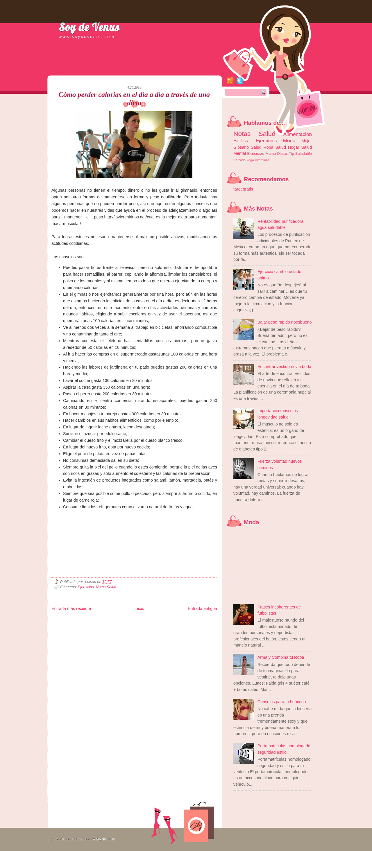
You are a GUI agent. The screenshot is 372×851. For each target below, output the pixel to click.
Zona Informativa (62, 620)
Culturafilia (190, 629)
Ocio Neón (95, 624)
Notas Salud (106, 587)
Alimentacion (297, 134)
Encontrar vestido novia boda (284, 366)
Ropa (268, 147)
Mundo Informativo (88, 629)
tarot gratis (243, 189)
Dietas (282, 153)
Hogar (293, 147)
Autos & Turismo (192, 624)
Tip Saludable (300, 153)
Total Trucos (136, 624)
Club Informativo (149, 620)
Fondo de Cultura (172, 620)
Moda (289, 140)
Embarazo (255, 153)
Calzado (239, 160)
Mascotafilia (68, 629)
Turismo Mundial (112, 629)
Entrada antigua (202, 608)
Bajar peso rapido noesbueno (284, 322)
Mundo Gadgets (170, 624)
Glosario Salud (247, 147)
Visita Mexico (150, 629)
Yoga (250, 160)
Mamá (270, 153)
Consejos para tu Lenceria (281, 701)
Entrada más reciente (71, 608)
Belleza (241, 140)
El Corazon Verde (171, 629)
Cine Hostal (152, 624)
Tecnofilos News (77, 624)
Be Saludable (83, 620)
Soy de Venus (89, 27)
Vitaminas (262, 160)
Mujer (306, 141)
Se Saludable (132, 629)
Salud (280, 147)
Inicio (139, 608)
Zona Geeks (192, 620)
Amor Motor (204, 629)
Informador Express (125, 620)
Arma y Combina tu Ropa (280, 657)
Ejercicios (86, 587)
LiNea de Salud (102, 620)
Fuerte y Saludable (115, 624)
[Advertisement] (119, 69)
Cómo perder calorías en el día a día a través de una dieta (134, 99)
